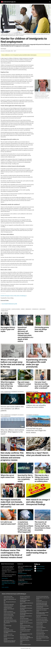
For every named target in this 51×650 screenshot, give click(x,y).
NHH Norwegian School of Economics (10, 620)
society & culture (16, 309)
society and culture (5, 309)
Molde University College (8, 617)
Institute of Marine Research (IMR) (9, 612)
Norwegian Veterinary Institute (25, 625)
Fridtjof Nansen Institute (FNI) (9, 604)
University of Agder (39, 624)
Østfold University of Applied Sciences (42, 640)
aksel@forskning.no (28, 569)
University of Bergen (39, 626)
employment (42, 309)
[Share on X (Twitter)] (3, 313)
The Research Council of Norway (41, 617)
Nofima (5, 627)
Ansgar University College (8, 596)
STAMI (21, 643)
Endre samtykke (5, 587)
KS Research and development (9, 615)
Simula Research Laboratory (24, 640)
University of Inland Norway (40, 627)
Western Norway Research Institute (42, 636)
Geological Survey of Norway (8, 605)
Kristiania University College (8, 614)
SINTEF (21, 641)
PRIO (21, 632)
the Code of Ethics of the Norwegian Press (8, 583)
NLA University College (7, 625)
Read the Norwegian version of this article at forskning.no (14, 295)
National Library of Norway (8, 618)
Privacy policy (5, 578)
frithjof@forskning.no (26, 576)
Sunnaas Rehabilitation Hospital (25, 644)
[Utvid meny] (49, 2)
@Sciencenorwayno (41, 568)
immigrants (28, 309)
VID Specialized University (40, 633)
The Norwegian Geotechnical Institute (42, 608)
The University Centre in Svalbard (41, 619)
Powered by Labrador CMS (25, 648)
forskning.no (35, 309)
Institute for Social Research (8, 611)
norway (22, 309)
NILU (4, 624)
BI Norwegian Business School (9, 597)
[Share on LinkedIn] (5, 313)
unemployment (4, 310)
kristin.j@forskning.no (23, 581)
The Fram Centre (39, 600)
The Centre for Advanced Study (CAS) (42, 596)
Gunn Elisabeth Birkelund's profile (9, 303)
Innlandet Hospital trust (8, 607)
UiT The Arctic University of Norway (42, 620)
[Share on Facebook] (1, 313)
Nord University (6, 628)
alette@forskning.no (22, 573)
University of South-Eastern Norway (42, 630)
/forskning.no (39, 570)
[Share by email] (7, 313)
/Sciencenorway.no (40, 566)
